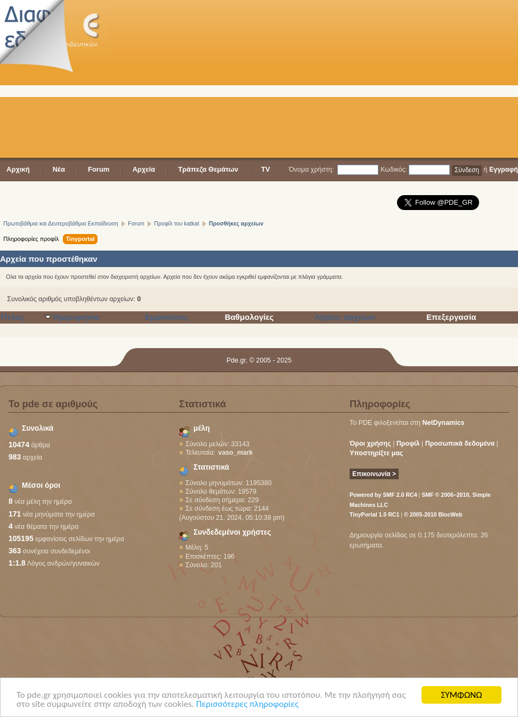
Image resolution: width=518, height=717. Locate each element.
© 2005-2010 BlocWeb (433, 514)
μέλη (201, 428)
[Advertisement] (269, 80)
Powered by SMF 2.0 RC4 (383, 495)
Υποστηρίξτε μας (376, 453)
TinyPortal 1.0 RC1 (374, 514)
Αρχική (18, 169)
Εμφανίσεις (167, 316)
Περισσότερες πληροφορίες (247, 704)
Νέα (59, 169)
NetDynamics (444, 422)
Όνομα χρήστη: (311, 169)
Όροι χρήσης (370, 443)
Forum (98, 169)
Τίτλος (12, 316)
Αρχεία (143, 169)
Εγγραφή (503, 169)
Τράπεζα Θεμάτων (208, 169)
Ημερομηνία (76, 316)
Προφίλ (408, 443)
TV (265, 169)
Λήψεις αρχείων (345, 316)
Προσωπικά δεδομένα (460, 443)
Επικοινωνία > (374, 474)
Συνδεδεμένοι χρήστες (232, 532)
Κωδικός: (394, 169)
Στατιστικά (211, 467)
